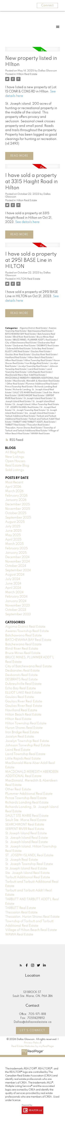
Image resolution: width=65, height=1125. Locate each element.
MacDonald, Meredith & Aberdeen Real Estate (36, 381)
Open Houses (15, 461)
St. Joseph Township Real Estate (29, 410)
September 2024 (18, 570)
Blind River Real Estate (24, 337)
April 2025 (13, 539)
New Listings (14, 456)
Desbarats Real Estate (24, 346)
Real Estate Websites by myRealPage (32, 1046)
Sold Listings (14, 470)
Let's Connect (32, 1030)
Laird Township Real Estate (25, 754)
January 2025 (16, 552)
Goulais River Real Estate (18, 355)
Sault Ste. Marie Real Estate (25, 820)
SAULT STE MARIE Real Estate (27, 393)
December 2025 (17, 504)
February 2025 (16, 548)
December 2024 (17, 557)
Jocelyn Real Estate (19, 736)
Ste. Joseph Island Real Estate (40, 413)
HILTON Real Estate (28, 279)
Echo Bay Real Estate (42, 349)
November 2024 (17, 561)
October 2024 (15, 565)
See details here (27, 222)
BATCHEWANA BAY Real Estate (20, 334)
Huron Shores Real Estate (24, 727)
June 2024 (13, 583)
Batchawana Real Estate (40, 331)
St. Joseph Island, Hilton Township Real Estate (36, 404)
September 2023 (18, 614)
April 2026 (13, 486)
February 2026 (16, 495)
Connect (47, 5)
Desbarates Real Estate (22, 670)
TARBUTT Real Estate (15, 425)
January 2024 (16, 601)
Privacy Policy (32, 1043)
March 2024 (14, 592)
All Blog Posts (15, 452)
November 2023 (17, 605)
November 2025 (17, 508)
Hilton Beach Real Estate (40, 358)
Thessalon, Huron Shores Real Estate (23, 428)
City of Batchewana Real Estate (21, 343)
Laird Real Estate (36, 369)
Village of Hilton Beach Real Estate (31, 930)
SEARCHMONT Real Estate (31, 396)
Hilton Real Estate (26, 200)
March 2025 (14, 543)
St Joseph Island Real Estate (38, 398)
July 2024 (12, 579)
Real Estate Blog (17, 465)
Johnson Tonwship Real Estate (27, 745)
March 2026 (14, 491)
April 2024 (13, 587)
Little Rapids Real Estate (40, 372)
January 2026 (16, 500)
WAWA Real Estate (40, 434)
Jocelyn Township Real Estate (33, 366)
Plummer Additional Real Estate (42, 384)
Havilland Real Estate (16, 358)
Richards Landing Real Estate (27, 802)
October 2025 (15, 513)
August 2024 (14, 574)
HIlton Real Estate (26, 74)
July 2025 (12, 526)
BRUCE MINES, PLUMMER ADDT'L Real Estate (35, 340)
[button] (20, 965)
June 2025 (13, 530)
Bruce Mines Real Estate (23, 653)
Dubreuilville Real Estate (19, 349)
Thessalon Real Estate (38, 425)
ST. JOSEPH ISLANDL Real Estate (23, 407)
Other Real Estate (15, 384)
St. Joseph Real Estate (21, 859)
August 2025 (15, 522)
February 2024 (16, 596)
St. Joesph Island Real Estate (26, 837)
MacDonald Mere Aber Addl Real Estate (25, 375)
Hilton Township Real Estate (38, 360)
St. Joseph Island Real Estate (26, 842)
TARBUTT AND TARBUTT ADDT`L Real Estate (34, 422)
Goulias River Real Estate (44, 355)
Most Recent (14, 482)
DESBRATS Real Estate (48, 346)
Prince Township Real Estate (19, 387)
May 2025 (13, 535)
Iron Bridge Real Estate (37, 363)
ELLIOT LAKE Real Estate (17, 352)
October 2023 (15, 609)
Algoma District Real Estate (33, 328)
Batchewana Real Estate (23, 644)
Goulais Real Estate (41, 352)
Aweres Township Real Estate (27, 631)
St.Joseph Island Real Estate (26, 868)
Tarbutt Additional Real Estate (20, 416)
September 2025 (18, 517)
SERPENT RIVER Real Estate (24, 829)
